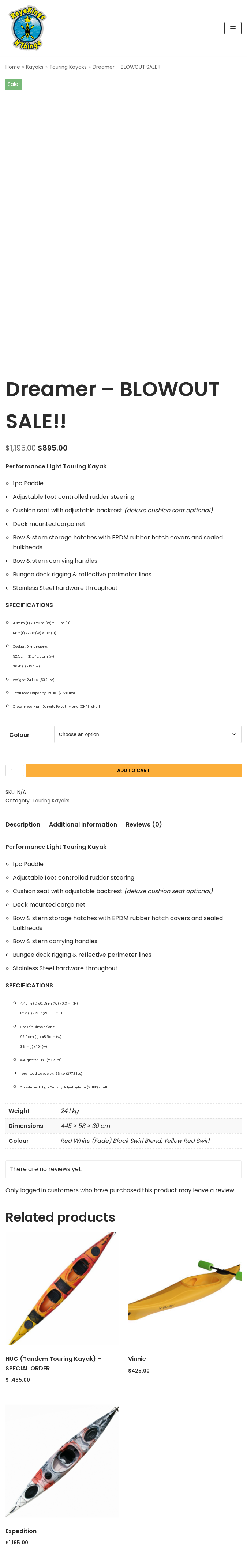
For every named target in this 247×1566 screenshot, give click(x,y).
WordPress (151, 1559)
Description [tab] (22, 805)
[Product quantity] (14, 751)
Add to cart (133, 751)
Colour (19, 716)
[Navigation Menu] (233, 28)
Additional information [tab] (83, 805)
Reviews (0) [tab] (144, 805)
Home (12, 67)
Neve (87, 1559)
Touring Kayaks (68, 67)
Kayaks (35, 67)
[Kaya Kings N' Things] (29, 28)
